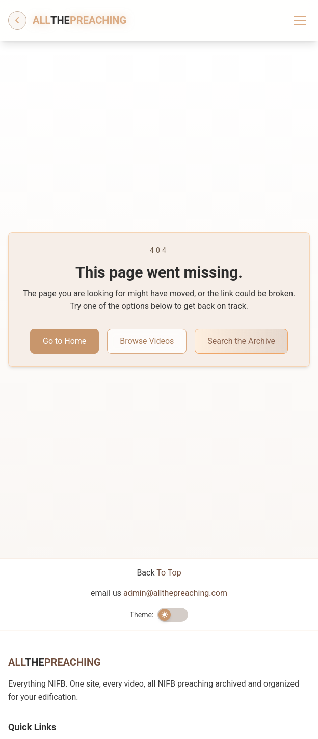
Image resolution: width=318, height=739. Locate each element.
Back (159, 573)
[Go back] (17, 20)
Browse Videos (147, 341)
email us (159, 593)
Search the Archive (241, 341)
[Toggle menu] (299, 20)
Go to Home (64, 341)
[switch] (172, 615)
